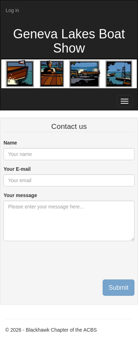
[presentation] (57, 260)
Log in (12, 10)
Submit (118, 287)
